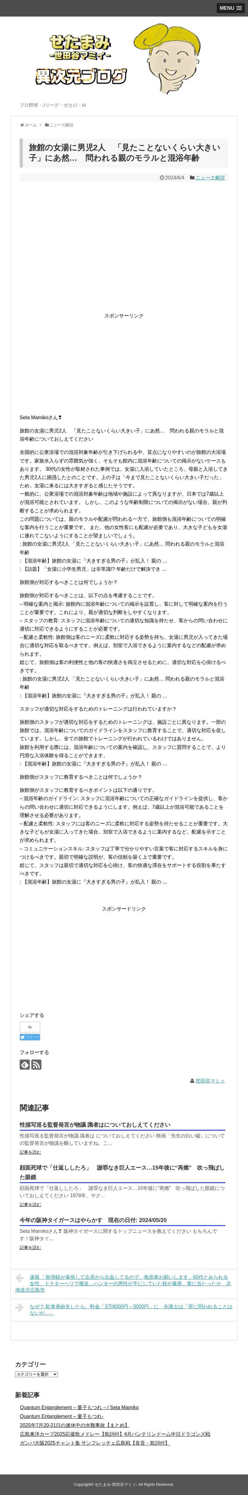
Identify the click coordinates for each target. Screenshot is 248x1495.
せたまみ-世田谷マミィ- (116, 1484)
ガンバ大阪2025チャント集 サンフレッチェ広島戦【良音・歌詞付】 (95, 1443)
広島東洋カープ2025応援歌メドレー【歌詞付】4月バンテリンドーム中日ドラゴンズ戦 (115, 1434)
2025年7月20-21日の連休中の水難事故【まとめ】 (75, 1425)
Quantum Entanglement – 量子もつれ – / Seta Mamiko (79, 1407)
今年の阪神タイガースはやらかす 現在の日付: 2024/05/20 (93, 1220)
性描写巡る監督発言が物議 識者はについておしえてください (95, 1125)
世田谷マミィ (210, 1080)
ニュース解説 (210, 177)
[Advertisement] (124, 363)
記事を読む (30, 1152)
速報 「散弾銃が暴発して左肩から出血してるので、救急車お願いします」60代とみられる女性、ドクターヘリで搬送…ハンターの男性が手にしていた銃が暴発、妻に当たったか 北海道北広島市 (123, 1283)
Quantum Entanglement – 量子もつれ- (61, 1416)
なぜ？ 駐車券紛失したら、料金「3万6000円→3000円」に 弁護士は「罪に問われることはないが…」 (123, 1309)
